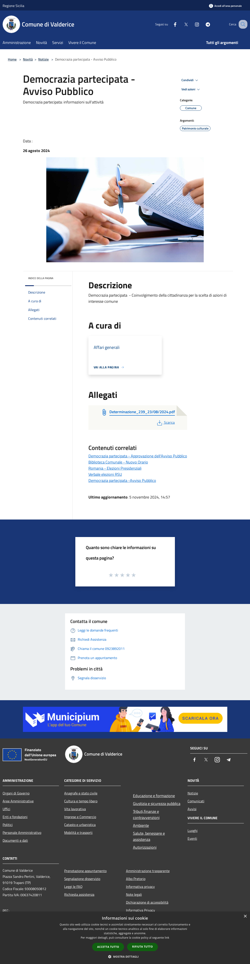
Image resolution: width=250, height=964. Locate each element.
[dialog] (125, 938)
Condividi (190, 80)
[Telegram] (203, 24)
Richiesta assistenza (79, 894)
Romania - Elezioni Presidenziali (114, 468)
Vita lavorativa (75, 809)
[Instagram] (192, 24)
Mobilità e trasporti (78, 832)
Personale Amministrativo (22, 832)
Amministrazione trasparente (148, 870)
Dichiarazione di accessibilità (147, 902)
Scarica (165, 422)
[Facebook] (170, 24)
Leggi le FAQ (73, 886)
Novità (28, 59)
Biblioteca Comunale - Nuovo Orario (118, 462)
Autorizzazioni (145, 847)
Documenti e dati (15, 840)
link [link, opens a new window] (167, 938)
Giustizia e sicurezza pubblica (156, 804)
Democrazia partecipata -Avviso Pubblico (122, 480)
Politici (8, 824)
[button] (125, 956)
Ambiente (141, 825)
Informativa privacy (140, 886)
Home (12, 59)
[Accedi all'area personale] (225, 6)
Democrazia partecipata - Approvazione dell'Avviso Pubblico (137, 456)
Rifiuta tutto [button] (142, 946)
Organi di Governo (16, 793)
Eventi (192, 838)
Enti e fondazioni (15, 816)
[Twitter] (181, 24)
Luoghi (193, 830)
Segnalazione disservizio (82, 878)
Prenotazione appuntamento (85, 870)
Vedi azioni (191, 89)
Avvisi (192, 809)
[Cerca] (242, 24)
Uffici (6, 809)
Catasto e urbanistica (80, 824)
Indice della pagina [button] (40, 278)
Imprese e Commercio (80, 816)
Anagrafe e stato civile (80, 793)
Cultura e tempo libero (80, 801)
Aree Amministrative (18, 801)
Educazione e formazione (154, 796)
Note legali (134, 894)
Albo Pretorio (135, 878)
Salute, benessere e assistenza (149, 836)
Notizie (43, 59)
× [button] (245, 916)
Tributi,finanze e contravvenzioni (146, 814)
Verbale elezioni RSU (105, 474)
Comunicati (196, 801)
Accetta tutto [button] (108, 947)
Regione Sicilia (13, 5)
